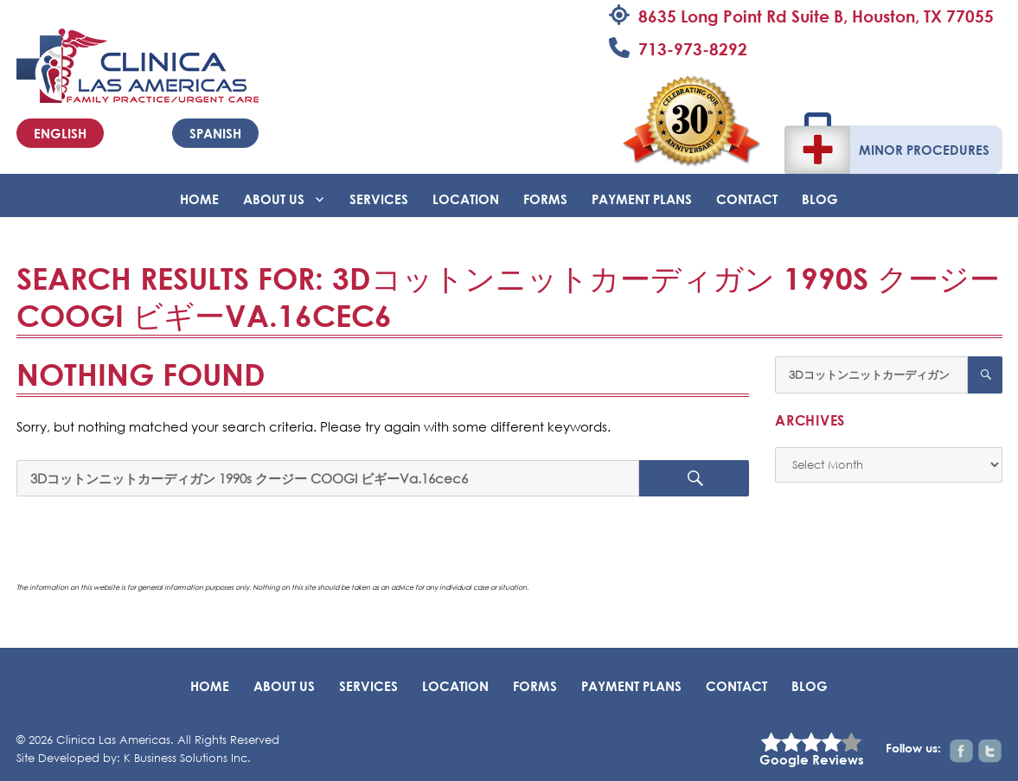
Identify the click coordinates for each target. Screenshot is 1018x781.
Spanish (215, 133)
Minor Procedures (924, 149)
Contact (747, 199)
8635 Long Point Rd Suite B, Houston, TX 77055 (816, 16)
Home (199, 199)
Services (378, 199)
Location (465, 199)
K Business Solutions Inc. (187, 758)
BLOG (820, 199)
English (60, 133)
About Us (273, 199)
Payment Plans (642, 199)
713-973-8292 (692, 49)
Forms (545, 199)
